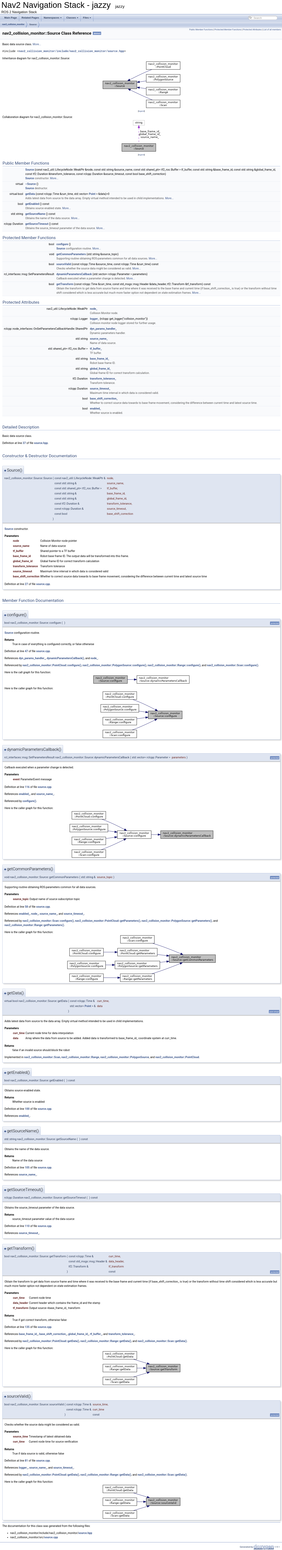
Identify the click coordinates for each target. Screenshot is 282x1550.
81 (26, 1460)
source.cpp (43, 584)
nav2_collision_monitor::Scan (42, 1057)
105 (27, 1167)
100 (27, 1108)
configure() (29, 801)
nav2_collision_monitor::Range (80, 1057)
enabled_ (95, 408)
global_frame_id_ (100, 368)
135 (27, 1327)
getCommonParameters (71, 254)
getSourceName (35, 213)
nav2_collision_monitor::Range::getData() (105, 1341)
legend (141, 111)
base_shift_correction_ (104, 398)
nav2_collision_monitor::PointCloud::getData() (51, 1341)
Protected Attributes (252, 29)
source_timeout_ (100, 388)
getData (30, 193)
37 (24, 443)
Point (92, 193)
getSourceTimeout (36, 223)
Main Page (10, 17)
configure (62, 244)
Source (33, 24)
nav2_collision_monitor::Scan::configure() (232, 665)
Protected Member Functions (227, 29)
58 (26, 906)
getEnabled (32, 203)
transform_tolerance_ (103, 378)
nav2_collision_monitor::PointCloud (177, 1057)
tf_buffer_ (96, 348)
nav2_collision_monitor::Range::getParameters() (34, 925)
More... (37, 44)
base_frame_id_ (99, 358)
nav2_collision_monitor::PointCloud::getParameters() (107, 920)
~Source (30, 183)
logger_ (94, 318)
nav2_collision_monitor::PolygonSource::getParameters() (177, 920)
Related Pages (30, 17)
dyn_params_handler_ (103, 328)
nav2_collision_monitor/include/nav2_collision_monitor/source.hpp (71, 51)
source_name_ (99, 338)
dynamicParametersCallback (74, 274)
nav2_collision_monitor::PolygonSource (124, 1057)
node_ (93, 308)
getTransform (64, 284)
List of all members (272, 29)
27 (26, 584)
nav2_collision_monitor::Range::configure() (174, 665)
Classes (72, 17)
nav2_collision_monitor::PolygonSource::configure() (114, 665)
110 (27, 1226)
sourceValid (63, 264)
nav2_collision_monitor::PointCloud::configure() (52, 665)
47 (26, 651)
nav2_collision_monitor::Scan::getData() (162, 1341)
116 (27, 787)
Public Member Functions (201, 29)
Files (87, 17)
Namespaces (53, 17)
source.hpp (41, 443)
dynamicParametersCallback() (65, 658)
